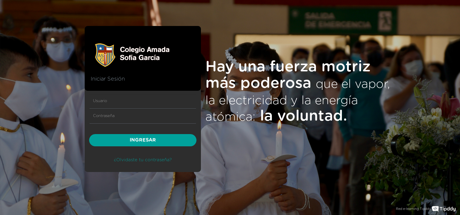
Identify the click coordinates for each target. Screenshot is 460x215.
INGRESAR (143, 140)
